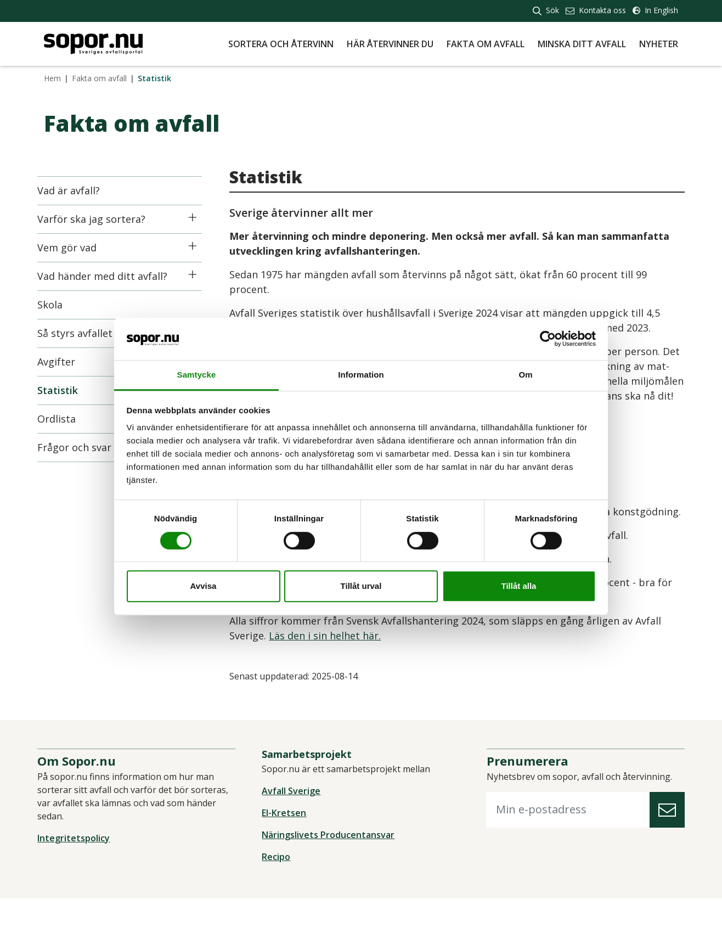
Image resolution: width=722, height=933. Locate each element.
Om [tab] (525, 374)
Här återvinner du (390, 44)
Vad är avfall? (75, 190)
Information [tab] (361, 374)
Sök (546, 10)
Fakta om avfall (485, 44)
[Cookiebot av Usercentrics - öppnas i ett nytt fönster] (548, 339)
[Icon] (198, 218)
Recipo (278, 891)
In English (655, 10)
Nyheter (658, 44)
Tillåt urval (361, 586)
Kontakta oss (596, 10)
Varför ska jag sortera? (98, 219)
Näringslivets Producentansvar (330, 869)
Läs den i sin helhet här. (331, 665)
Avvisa (203, 586)
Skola (56, 304)
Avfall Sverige (293, 825)
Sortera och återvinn (281, 44)
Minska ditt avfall (582, 44)
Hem (52, 78)
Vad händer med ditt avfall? (109, 276)
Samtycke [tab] (196, 374)
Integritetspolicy (80, 873)
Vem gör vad (73, 247)
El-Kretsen (286, 847)
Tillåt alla (519, 586)
